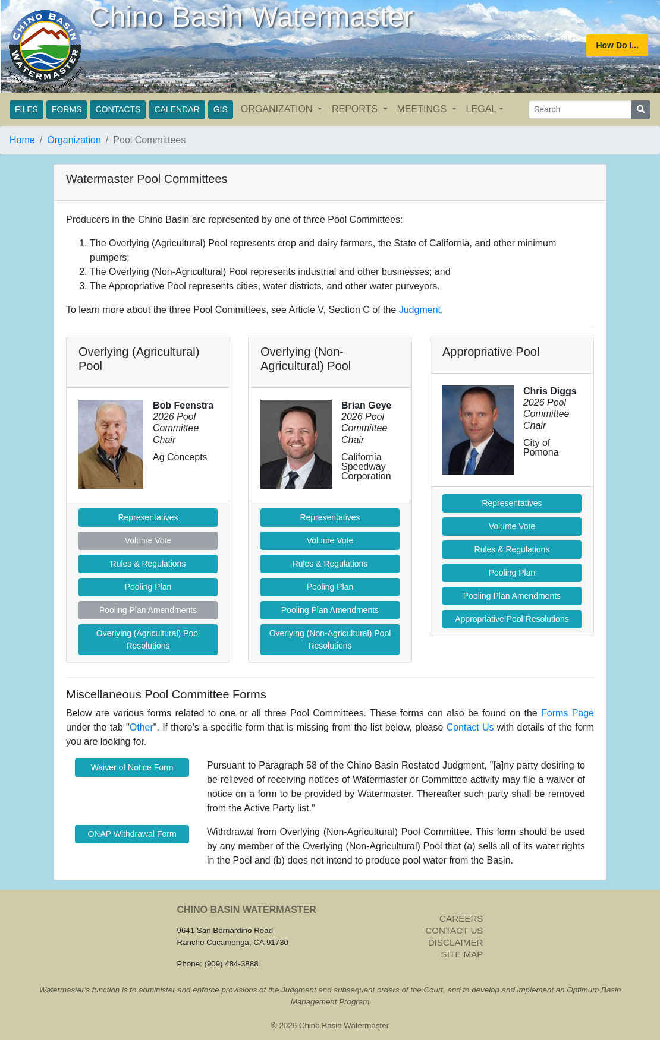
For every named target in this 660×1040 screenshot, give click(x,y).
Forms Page (567, 713)
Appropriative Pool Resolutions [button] (511, 619)
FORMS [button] (67, 109)
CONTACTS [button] (117, 109)
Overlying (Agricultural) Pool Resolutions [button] (148, 639)
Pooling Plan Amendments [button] (330, 610)
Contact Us (470, 727)
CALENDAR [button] (176, 109)
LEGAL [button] (481, 109)
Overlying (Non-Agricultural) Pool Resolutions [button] (330, 639)
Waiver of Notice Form (132, 767)
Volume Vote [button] (330, 540)
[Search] (580, 109)
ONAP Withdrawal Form (131, 834)
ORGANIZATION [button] (278, 109)
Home (22, 140)
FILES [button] (26, 109)
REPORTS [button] (356, 109)
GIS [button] (220, 109)
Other (141, 727)
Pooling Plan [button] (148, 587)
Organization (74, 140)
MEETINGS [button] (423, 109)
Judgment (420, 310)
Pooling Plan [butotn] (330, 587)
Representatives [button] (148, 517)
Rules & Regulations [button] (148, 563)
